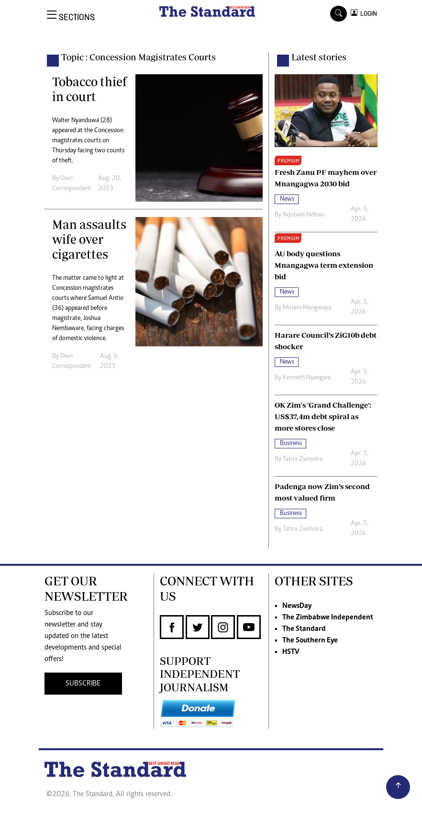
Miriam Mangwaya (307, 308)
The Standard (304, 629)
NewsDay (296, 606)
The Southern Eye (310, 640)
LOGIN (367, 14)
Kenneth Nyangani (307, 378)
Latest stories (318, 57)
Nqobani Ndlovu (304, 215)
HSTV (290, 652)
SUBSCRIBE (83, 683)
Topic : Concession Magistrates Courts (138, 57)
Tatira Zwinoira (302, 459)
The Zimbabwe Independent (327, 617)
